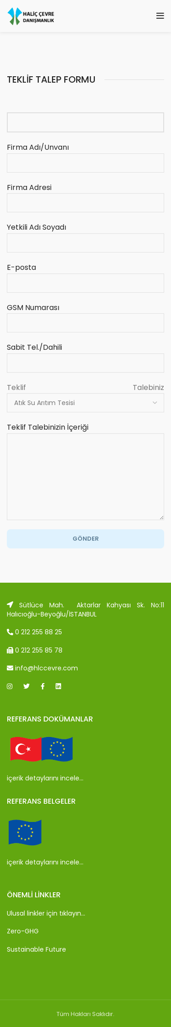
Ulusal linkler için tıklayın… (46, 913)
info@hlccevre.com (42, 668)
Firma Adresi (85, 195)
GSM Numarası (85, 315)
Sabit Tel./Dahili (85, 355)
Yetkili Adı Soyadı (85, 235)
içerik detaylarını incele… (45, 778)
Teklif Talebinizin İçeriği (85, 451)
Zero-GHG (23, 931)
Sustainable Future (36, 949)
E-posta (85, 275)
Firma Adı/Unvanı (85, 155)
